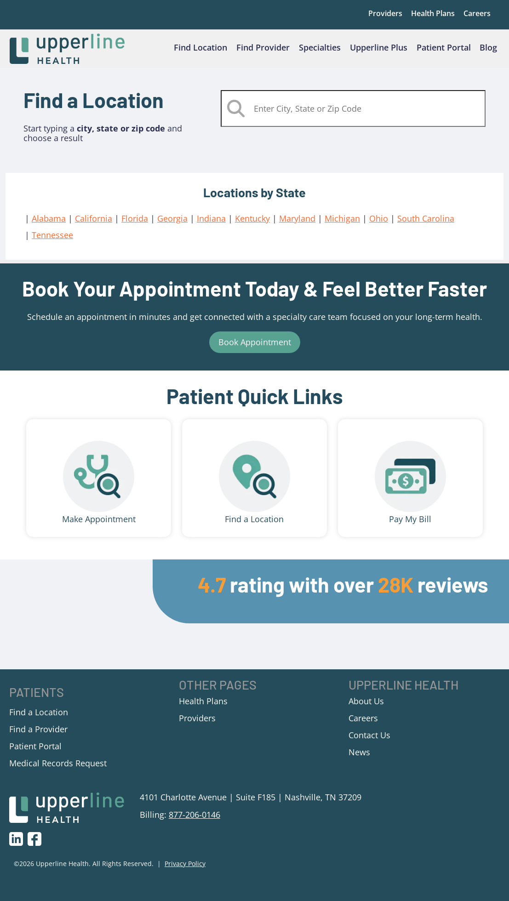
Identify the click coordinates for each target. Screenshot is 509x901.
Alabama (49, 223)
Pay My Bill (410, 524)
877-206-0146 (194, 820)
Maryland (297, 223)
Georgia (172, 223)
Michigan (342, 223)
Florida (134, 223)
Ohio (378, 223)
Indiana (211, 223)
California (93, 223)
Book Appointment (254, 348)
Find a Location (254, 524)
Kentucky (252, 223)
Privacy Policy (185, 869)
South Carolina (425, 223)
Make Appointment (99, 524)
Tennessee (52, 240)
